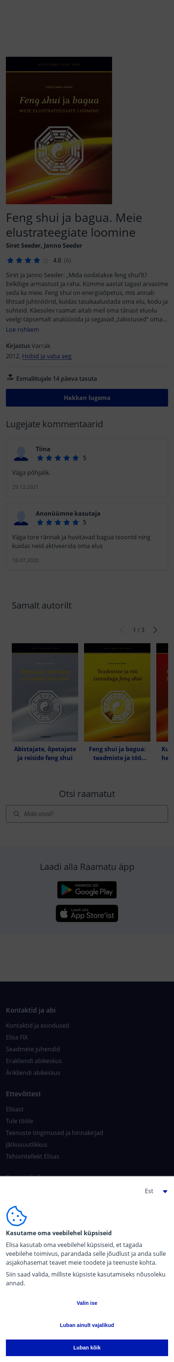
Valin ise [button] (87, 1303)
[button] (153, 1191)
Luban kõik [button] (87, 1348)
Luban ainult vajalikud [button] (87, 1325)
